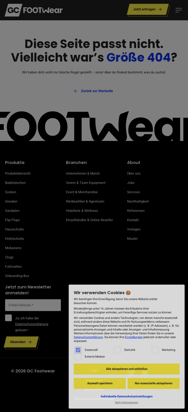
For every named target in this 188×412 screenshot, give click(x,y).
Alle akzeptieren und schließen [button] (127, 369)
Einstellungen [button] (134, 337)
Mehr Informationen (126, 402)
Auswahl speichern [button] (100, 383)
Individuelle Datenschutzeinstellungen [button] (127, 396)
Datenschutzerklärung (88, 337)
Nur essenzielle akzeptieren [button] (153, 383)
